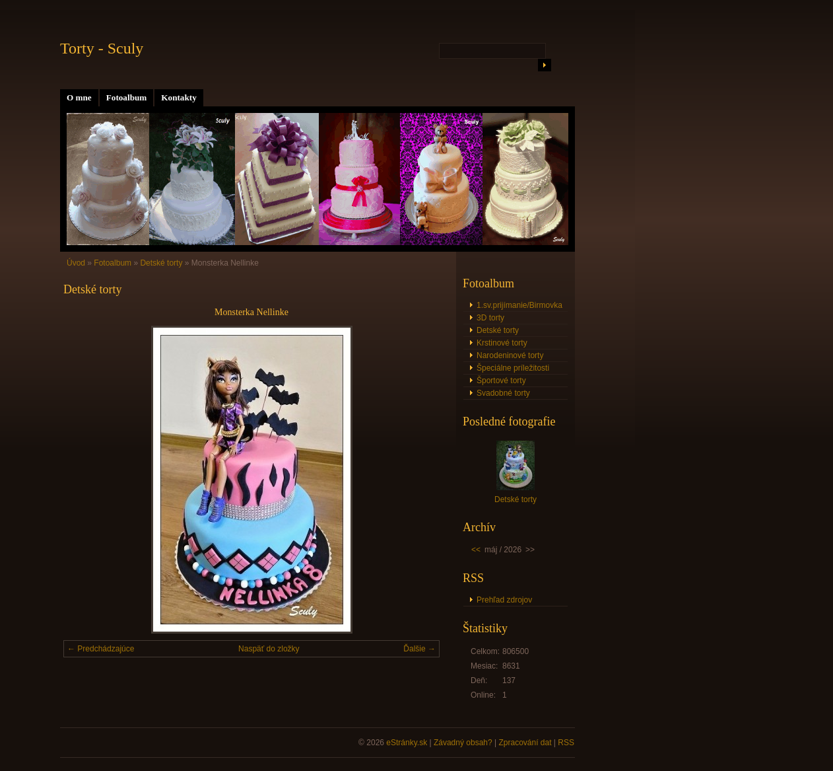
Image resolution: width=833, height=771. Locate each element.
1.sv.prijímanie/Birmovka (519, 305)
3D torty (490, 317)
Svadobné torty (503, 393)
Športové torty (501, 380)
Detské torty (161, 263)
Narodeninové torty (510, 355)
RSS (566, 742)
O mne (79, 97)
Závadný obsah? (463, 742)
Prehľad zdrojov (504, 600)
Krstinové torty (502, 343)
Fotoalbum (126, 97)
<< (476, 549)
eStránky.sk (406, 742)
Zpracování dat (524, 742)
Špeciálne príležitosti (513, 368)
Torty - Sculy (101, 48)
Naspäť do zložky (269, 648)
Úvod (76, 263)
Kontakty (179, 97)
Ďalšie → (419, 648)
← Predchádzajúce (100, 648)
